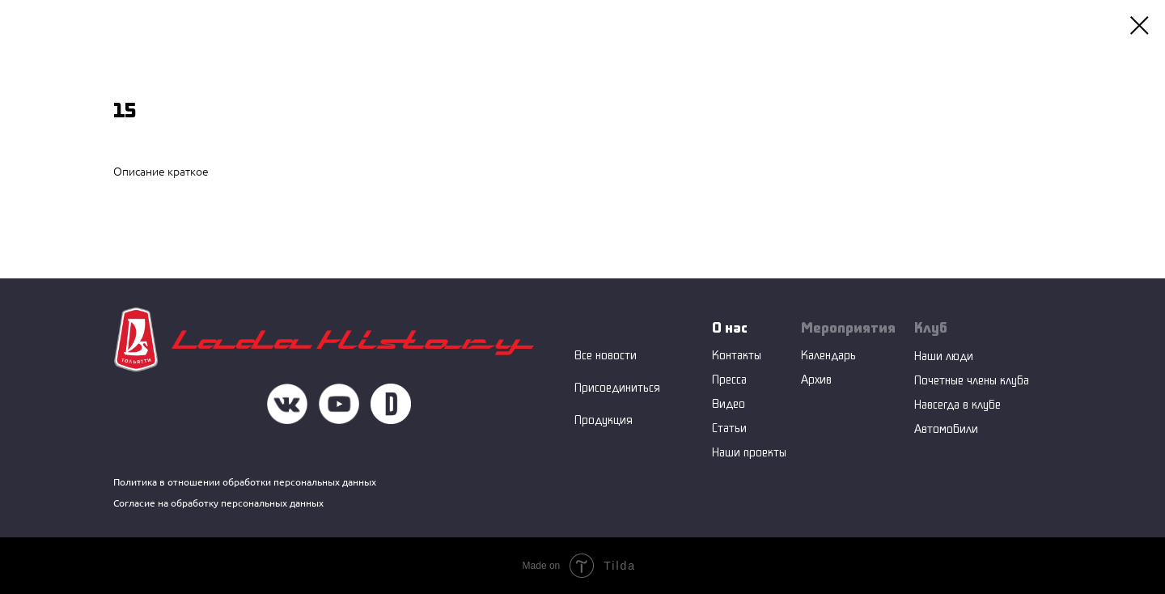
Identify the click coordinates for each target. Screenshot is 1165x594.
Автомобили (946, 428)
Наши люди (943, 355)
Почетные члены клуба (971, 380)
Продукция (603, 419)
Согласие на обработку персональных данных (218, 503)
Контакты (736, 355)
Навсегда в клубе (957, 404)
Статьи (729, 427)
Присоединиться (617, 387)
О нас (730, 327)
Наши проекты (749, 452)
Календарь (828, 355)
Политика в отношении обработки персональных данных (244, 482)
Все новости (605, 355)
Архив (816, 379)
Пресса (729, 379)
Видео (728, 403)
